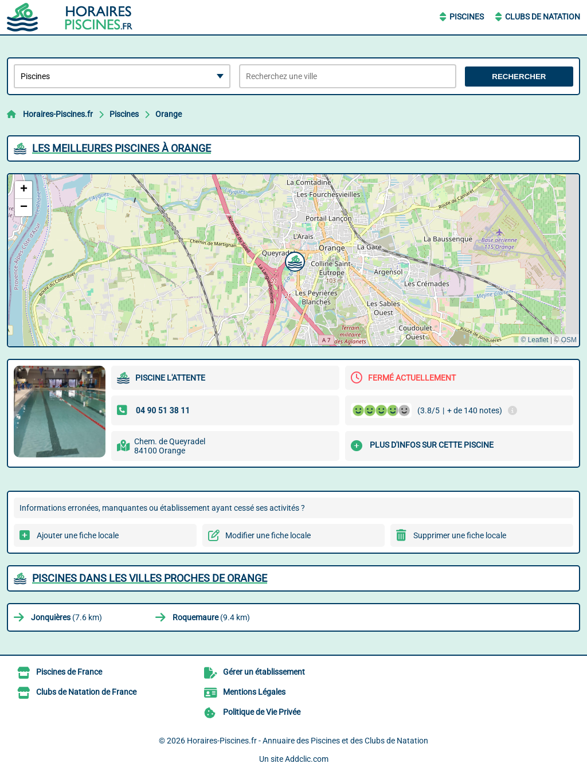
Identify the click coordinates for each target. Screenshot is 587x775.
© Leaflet (534, 340)
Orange (168, 114)
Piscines (466, 16)
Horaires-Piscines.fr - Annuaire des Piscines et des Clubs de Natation (307, 740)
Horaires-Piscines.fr (58, 114)
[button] (293, 260)
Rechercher (519, 76)
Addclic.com (306, 759)
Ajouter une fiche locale (78, 535)
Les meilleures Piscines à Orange (121, 148)
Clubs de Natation (542, 16)
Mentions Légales (254, 691)
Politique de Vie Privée (261, 712)
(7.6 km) (66, 617)
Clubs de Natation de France (86, 691)
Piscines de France (69, 671)
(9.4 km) (211, 617)
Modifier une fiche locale (268, 535)
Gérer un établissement (264, 671)
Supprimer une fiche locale (459, 535)
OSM (569, 340)
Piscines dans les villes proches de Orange (149, 578)
